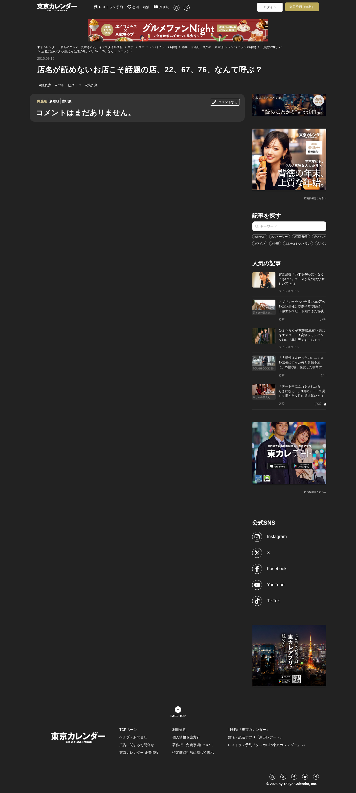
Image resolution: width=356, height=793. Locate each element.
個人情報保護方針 (186, 737)
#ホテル (259, 236)
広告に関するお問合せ (136, 745)
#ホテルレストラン (298, 243)
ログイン (270, 7)
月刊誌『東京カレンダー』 (248, 729)
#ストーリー (279, 236)
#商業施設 (301, 236)
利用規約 (179, 729)
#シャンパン (322, 236)
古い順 (66, 101)
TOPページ (128, 729)
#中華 (275, 243)
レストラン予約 (108, 7)
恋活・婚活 (138, 7)
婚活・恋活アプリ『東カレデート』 (255, 737)
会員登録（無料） (302, 7)
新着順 (54, 101)
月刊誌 (161, 7)
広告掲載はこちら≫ (315, 198)
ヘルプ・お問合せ (133, 737)
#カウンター (325, 243)
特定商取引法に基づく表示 (193, 752)
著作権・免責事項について (193, 745)
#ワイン (259, 243)
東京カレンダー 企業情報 (138, 752)
